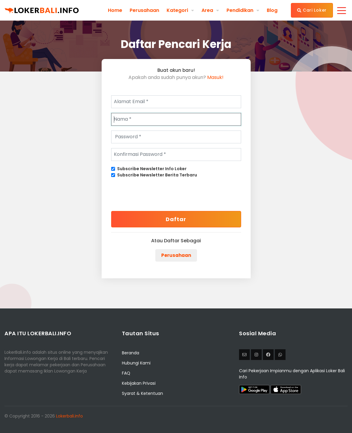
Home (115, 10)
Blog (272, 10)
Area (207, 10)
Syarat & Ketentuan (142, 393)
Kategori (177, 10)
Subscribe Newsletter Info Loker (152, 169)
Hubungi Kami (136, 363)
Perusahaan (144, 10)
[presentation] (156, 194)
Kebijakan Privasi (139, 383)
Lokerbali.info (69, 416)
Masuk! (215, 77)
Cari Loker (312, 10)
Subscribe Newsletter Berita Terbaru (157, 175)
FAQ (126, 373)
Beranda (130, 353)
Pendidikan (240, 10)
